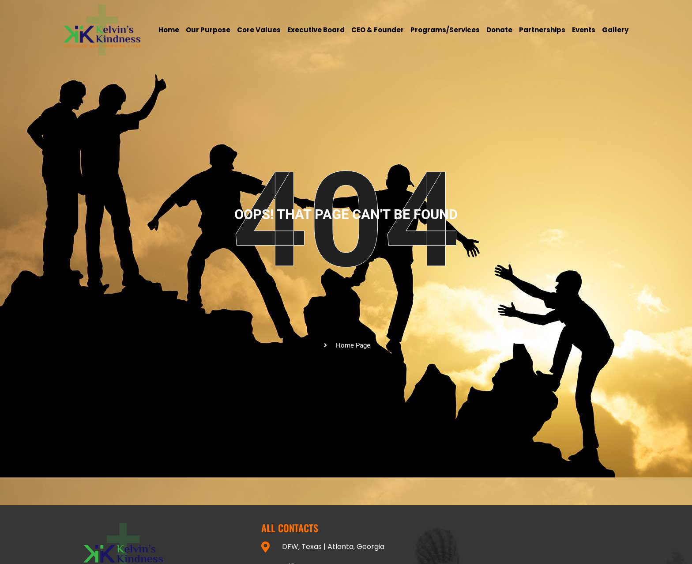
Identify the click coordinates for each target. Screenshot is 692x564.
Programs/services (445, 29)
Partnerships (542, 29)
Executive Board (316, 29)
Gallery (615, 29)
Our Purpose (208, 29)
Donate (499, 29)
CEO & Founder (377, 29)
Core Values (259, 29)
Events (583, 29)
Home (168, 29)
